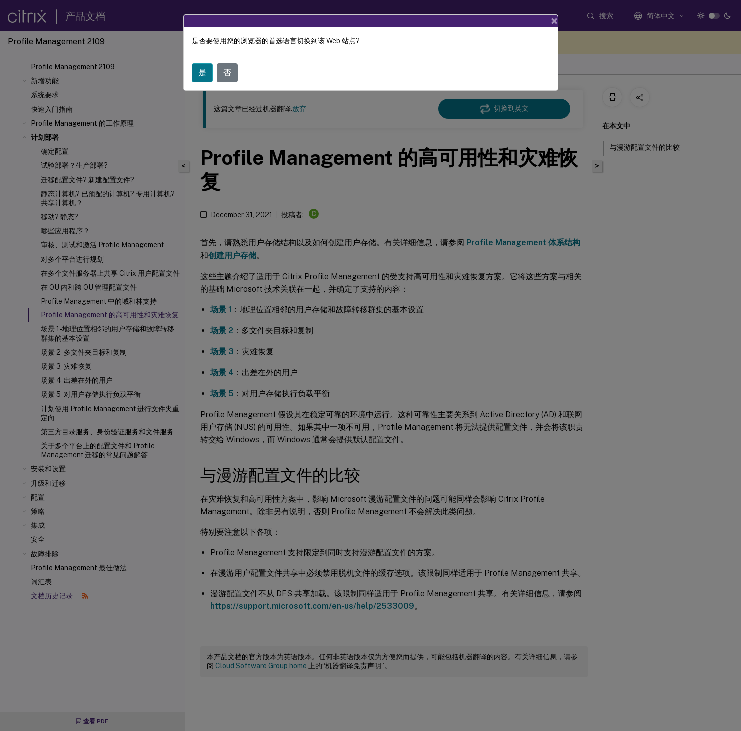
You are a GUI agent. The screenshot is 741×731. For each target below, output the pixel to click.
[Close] (554, 21)
